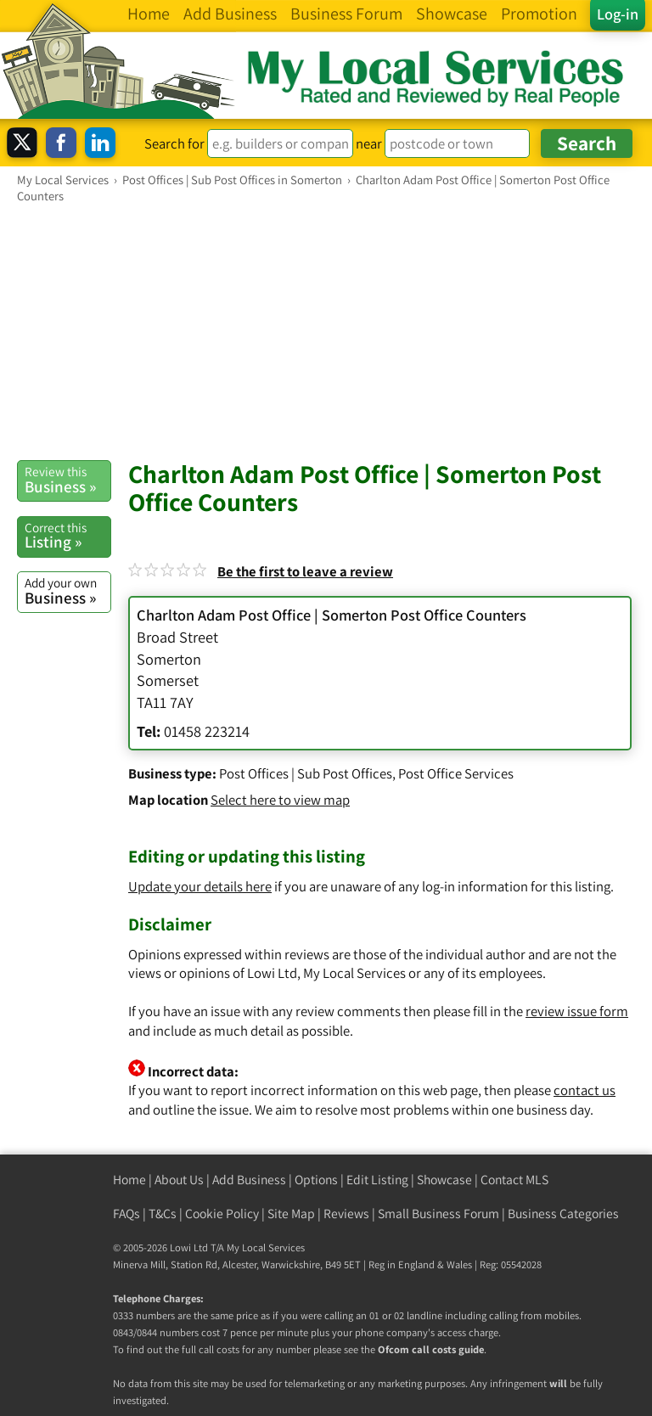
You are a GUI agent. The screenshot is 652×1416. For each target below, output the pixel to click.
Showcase (444, 1180)
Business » (67, 480)
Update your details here (200, 886)
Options (316, 1180)
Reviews (346, 1213)
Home (129, 1180)
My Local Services (266, 1247)
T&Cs (163, 1213)
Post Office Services (456, 773)
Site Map (291, 1213)
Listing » (67, 536)
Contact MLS (514, 1180)
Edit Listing (377, 1180)
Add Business (249, 1180)
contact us (584, 1090)
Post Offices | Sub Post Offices (305, 773)
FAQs (126, 1213)
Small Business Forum (438, 1213)
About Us (179, 1180)
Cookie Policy (222, 1213)
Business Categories (563, 1213)
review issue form (577, 1011)
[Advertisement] (326, 331)
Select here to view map (280, 799)
